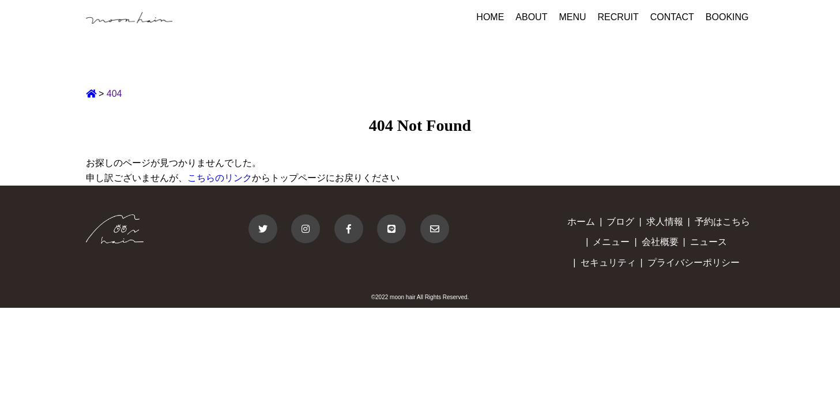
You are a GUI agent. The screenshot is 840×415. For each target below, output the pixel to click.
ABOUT (531, 17)
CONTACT (672, 17)
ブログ (620, 222)
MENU (572, 17)
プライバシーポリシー (693, 262)
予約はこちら (722, 222)
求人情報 (664, 222)
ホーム (581, 222)
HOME (490, 17)
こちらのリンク (219, 178)
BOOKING (727, 17)
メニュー (611, 242)
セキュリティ (608, 262)
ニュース (708, 242)
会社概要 (660, 242)
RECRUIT (618, 17)
